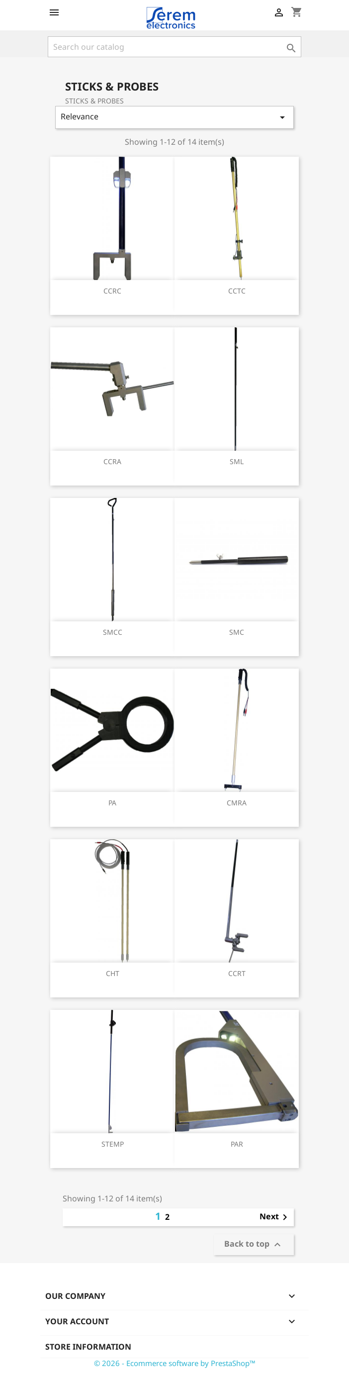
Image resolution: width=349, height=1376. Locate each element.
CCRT (237, 973)
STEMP (112, 1144)
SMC (236, 632)
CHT (112, 973)
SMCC (112, 632)
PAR (237, 1144)
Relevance (174, 117)
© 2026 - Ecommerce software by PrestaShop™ (175, 1363)
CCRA (112, 461)
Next (275, 1217)
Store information (88, 1346)
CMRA (237, 802)
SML (237, 461)
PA (112, 802)
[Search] (174, 46)
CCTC (237, 290)
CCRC (112, 290)
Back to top (253, 1245)
